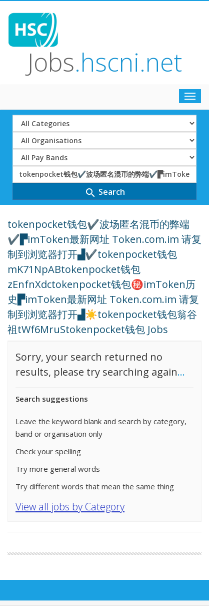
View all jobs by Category (70, 506)
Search (104, 192)
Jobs (105, 62)
